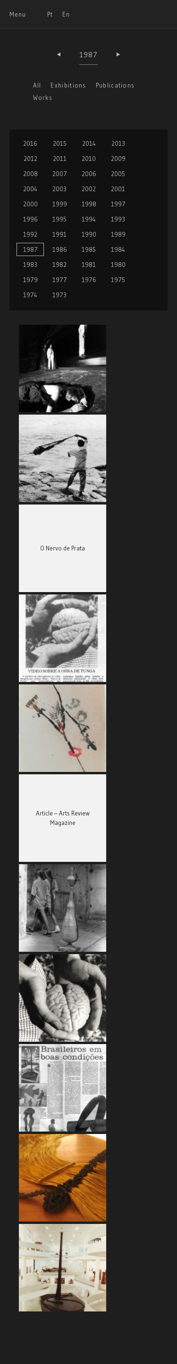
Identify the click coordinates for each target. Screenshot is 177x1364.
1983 (30, 264)
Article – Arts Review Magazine (63, 817)
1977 (59, 279)
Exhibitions (68, 85)
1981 (89, 264)
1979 (30, 279)
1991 (59, 234)
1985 (89, 249)
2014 (89, 143)
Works (43, 97)
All (37, 85)
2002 (89, 189)
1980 (118, 264)
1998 (89, 204)
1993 (118, 219)
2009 (118, 158)
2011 (60, 158)
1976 (89, 279)
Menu (17, 14)
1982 (59, 264)
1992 (30, 234)
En (66, 14)
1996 (30, 219)
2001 (118, 189)
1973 (59, 295)
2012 (30, 158)
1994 (89, 219)
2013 (118, 143)
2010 (89, 158)
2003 (59, 189)
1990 (89, 234)
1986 (59, 249)
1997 (118, 204)
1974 (30, 295)
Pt (50, 14)
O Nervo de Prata (62, 548)
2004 (30, 189)
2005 (118, 173)
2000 (30, 204)
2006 (89, 173)
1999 (59, 204)
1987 (88, 54)
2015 (60, 143)
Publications (115, 85)
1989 (118, 234)
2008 (30, 173)
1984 (118, 249)
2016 (30, 143)
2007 (59, 173)
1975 (118, 279)
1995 (59, 219)
